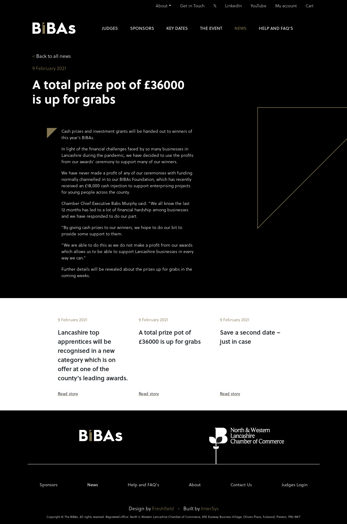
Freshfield (163, 508)
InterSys (210, 508)
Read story (68, 393)
